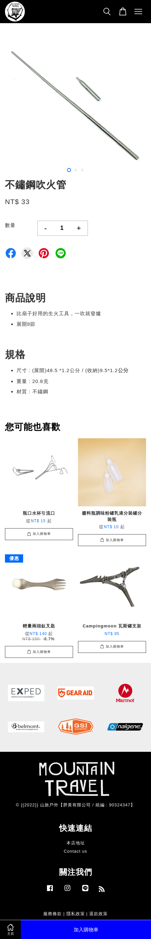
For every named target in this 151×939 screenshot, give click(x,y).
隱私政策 (75, 913)
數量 (10, 225)
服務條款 (52, 913)
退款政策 (98, 913)
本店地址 (75, 842)
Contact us (75, 851)
